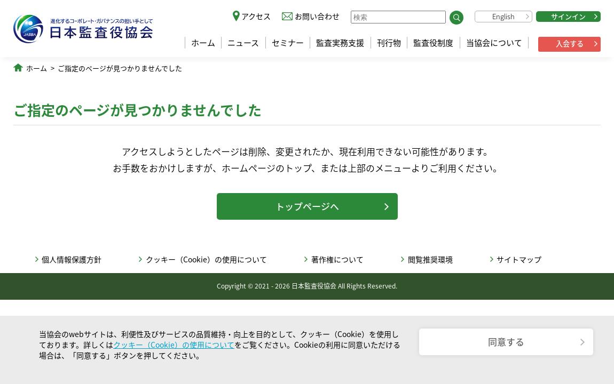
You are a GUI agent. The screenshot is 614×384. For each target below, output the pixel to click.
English (503, 16)
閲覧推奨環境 (430, 259)
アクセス (256, 16)
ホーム (203, 43)
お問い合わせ (317, 16)
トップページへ (307, 206)
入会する (570, 43)
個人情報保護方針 (71, 259)
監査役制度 (433, 43)
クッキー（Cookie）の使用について (206, 259)
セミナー (288, 43)
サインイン (568, 16)
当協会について (494, 43)
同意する (506, 341)
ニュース (243, 43)
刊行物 (389, 43)
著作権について (337, 259)
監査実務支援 (340, 43)
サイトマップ (519, 259)
